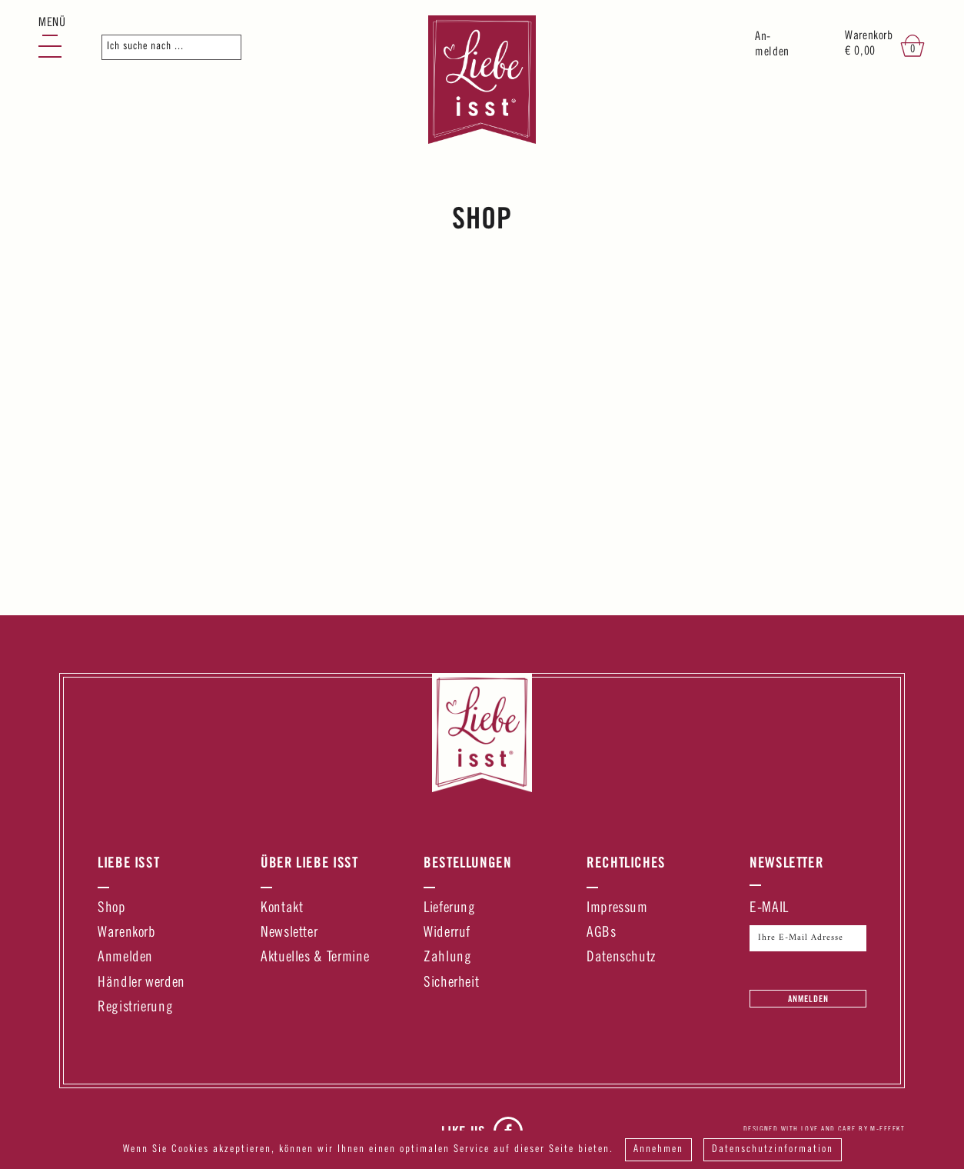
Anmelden (125, 958)
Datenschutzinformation (772, 1149)
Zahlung (447, 958)
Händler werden (141, 983)
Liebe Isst (128, 862)
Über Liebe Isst (309, 862)
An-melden (772, 45)
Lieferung (450, 908)
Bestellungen (468, 862)
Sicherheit (451, 983)
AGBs (602, 933)
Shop (112, 908)
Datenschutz (621, 958)
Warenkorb (127, 933)
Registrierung (135, 1008)
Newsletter (289, 933)
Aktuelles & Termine (315, 958)
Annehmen (658, 1149)
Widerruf (447, 933)
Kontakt (282, 908)
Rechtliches (626, 862)
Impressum (617, 908)
